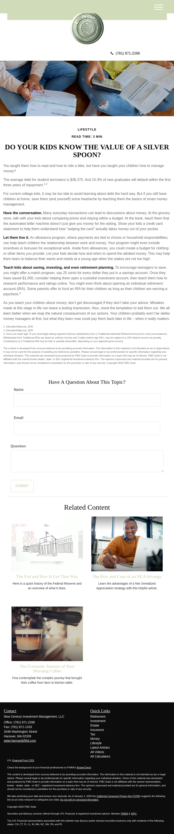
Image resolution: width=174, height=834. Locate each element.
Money (95, 738)
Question (18, 446)
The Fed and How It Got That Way (47, 576)
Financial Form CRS (23, 760)
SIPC (134, 813)
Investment (98, 721)
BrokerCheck (84, 767)
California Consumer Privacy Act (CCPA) (119, 796)
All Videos (97, 752)
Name (19, 390)
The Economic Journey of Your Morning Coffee (47, 668)
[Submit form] (22, 486)
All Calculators (100, 756)
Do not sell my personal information (79, 799)
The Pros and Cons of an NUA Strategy (127, 576)
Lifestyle (96, 743)
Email (18, 418)
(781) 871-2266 (125, 53)
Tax (92, 734)
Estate (94, 725)
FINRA (124, 813)
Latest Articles (100, 747)
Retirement (98, 716)
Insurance (97, 730)
